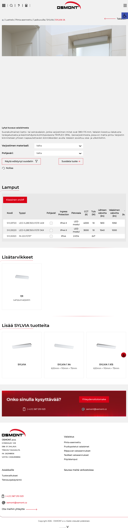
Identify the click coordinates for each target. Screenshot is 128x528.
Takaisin (121, 18)
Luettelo (9, 20)
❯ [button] (124, 354)
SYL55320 (11, 236)
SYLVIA (50, 20)
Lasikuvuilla (39, 20)
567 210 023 (36, 409)
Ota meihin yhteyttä (13, 509)
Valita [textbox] (39, 146)
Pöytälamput (71, 459)
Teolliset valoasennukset (76, 455)
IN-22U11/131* (25, 236)
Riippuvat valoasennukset (77, 451)
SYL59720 (11, 223)
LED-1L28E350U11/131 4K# (31, 223)
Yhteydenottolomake (94, 399)
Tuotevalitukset (10, 475)
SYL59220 (11, 230)
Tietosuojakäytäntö (12, 480)
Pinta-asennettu (24, 20)
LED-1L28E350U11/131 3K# (31, 230)
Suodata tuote (70, 161)
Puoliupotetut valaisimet (76, 446)
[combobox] (58, 145)
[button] (125, 15)
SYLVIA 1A (60, 20)
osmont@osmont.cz (96, 409)
